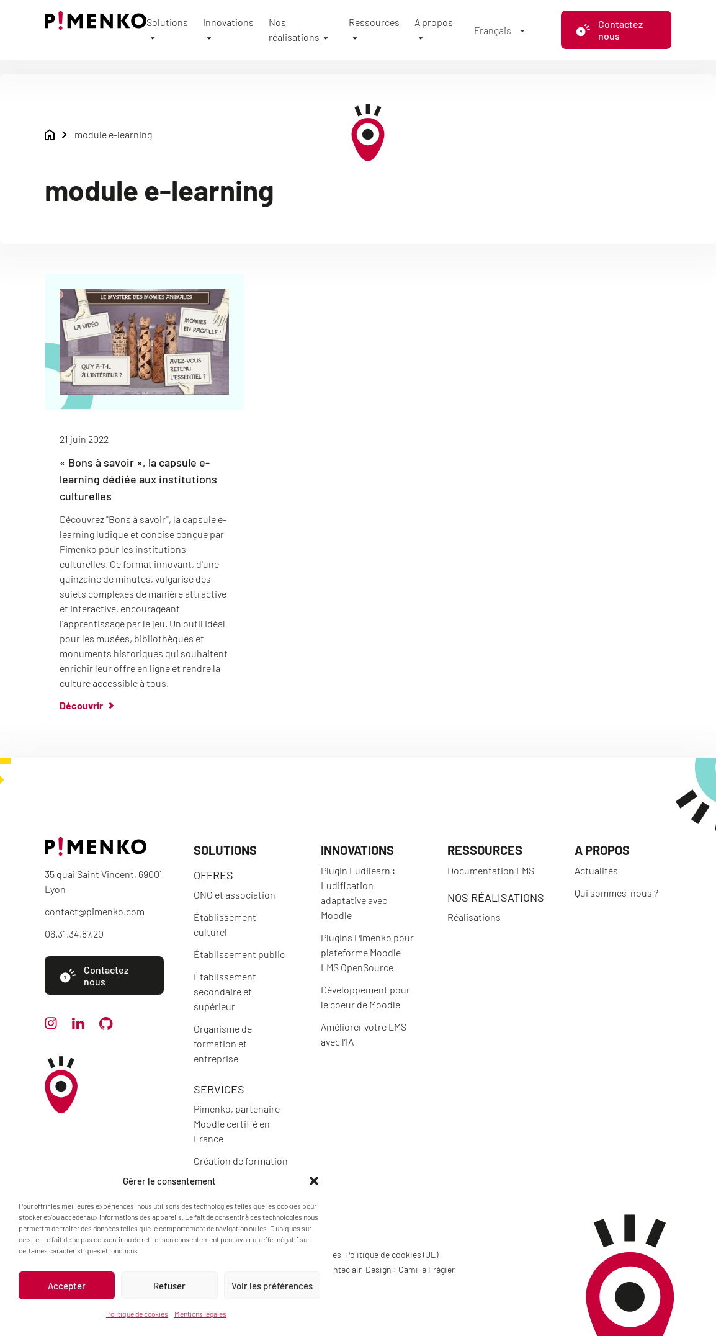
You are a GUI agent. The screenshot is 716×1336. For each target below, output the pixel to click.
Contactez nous (609, 30)
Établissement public (239, 954)
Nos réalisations (495, 897)
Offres (213, 875)
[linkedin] (78, 1025)
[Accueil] (95, 26)
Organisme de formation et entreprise (223, 1043)
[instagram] (51, 1025)
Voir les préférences (272, 1285)
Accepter (67, 1285)
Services (219, 1089)
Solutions (167, 22)
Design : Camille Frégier (410, 1269)
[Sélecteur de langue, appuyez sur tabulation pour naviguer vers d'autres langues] (499, 29)
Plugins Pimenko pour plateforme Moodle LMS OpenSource (367, 952)
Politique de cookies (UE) (391, 1254)
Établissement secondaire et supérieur (225, 991)
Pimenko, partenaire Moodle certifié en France (237, 1123)
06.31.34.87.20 (74, 933)
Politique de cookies (137, 1313)
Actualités (596, 870)
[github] (106, 1026)
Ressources (374, 22)
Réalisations (474, 917)
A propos (433, 22)
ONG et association (234, 894)
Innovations (228, 22)
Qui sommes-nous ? (616, 893)
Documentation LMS (490, 870)
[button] (314, 1181)
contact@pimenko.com (95, 911)
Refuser (169, 1285)
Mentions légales (200, 1313)
